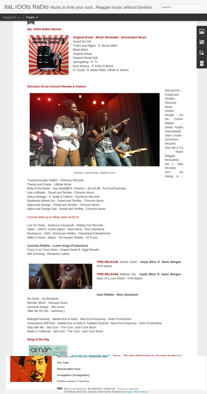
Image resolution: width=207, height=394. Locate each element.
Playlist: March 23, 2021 (82, 247)
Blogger (129, 391)
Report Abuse (141, 391)
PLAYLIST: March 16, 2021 (84, 294)
